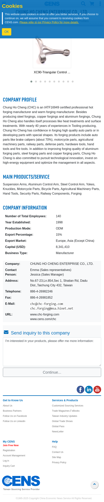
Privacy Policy (59, 462)
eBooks (76, 411)
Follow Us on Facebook (15, 416)
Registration (9, 450)
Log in (6, 460)
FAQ (54, 447)
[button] (31, 81)
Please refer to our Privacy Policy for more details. (49, 22)
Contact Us (57, 452)
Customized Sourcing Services (67, 405)
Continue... (52, 372)
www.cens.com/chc (43, 319)
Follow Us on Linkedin (14, 421)
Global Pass (58, 426)
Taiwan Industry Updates (64, 416)
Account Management (14, 455)
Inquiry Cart (9, 466)
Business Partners (12, 411)
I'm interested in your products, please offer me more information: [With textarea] (52, 351)
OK (6, 31)
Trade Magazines (61, 411)
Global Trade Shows (62, 421)
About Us (7, 405)
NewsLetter (58, 431)
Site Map (56, 457)
